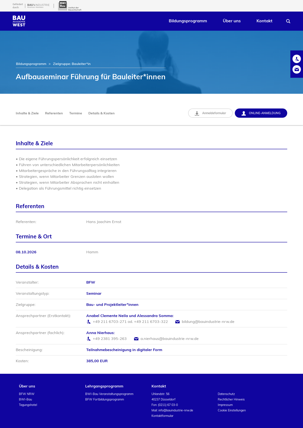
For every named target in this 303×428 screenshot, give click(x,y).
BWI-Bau (25, 399)
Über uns (232, 20)
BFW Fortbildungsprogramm (104, 399)
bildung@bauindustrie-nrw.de (208, 321)
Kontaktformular (162, 416)
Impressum (225, 405)
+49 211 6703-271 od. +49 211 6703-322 (130, 321)
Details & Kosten (101, 113)
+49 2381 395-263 (110, 338)
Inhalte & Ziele (27, 113)
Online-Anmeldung (261, 113)
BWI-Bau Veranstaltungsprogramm (109, 394)
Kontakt (264, 20)
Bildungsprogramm (188, 20)
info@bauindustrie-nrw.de (175, 410)
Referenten (54, 113)
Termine (75, 113)
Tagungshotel (28, 405)
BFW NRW (27, 394)
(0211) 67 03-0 (168, 405)
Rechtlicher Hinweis (231, 399)
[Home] (19, 25)
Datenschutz (226, 394)
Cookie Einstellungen (232, 410)
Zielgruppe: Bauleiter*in (71, 64)
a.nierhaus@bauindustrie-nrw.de (170, 338)
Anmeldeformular (210, 113)
